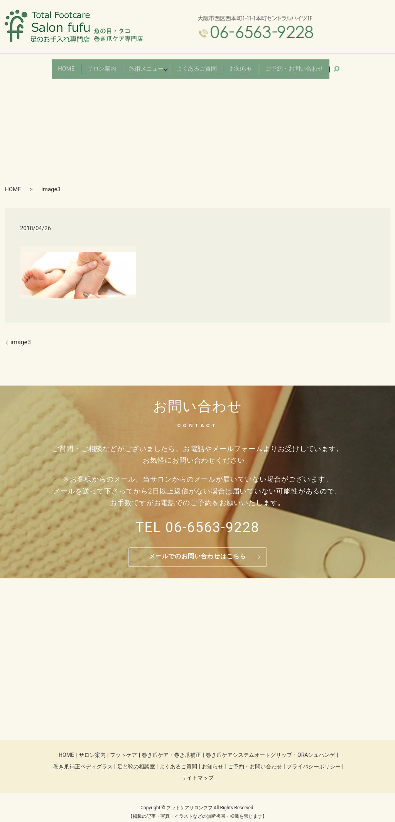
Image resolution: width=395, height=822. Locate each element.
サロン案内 (113, 65)
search (323, 64)
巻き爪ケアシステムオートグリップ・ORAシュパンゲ (270, 747)
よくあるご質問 (197, 65)
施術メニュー (153, 65)
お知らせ (236, 65)
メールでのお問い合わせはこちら (197, 548)
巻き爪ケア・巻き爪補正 (171, 747)
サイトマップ (197, 770)
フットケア (123, 747)
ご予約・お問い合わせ (283, 65)
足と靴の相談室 (136, 758)
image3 (20, 334)
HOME (81, 65)
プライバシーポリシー (314, 758)
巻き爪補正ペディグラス (83, 758)
